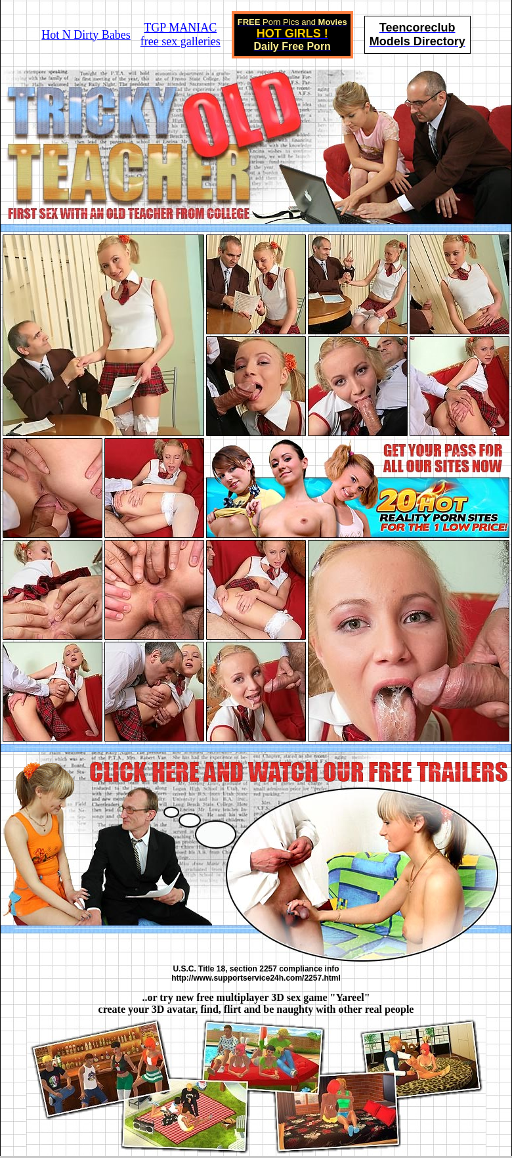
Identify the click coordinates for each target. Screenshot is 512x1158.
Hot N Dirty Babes (85, 34)
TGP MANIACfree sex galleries (180, 34)
